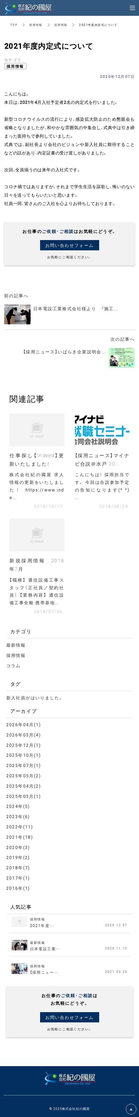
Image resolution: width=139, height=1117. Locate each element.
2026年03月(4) (23, 734)
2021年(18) (19, 837)
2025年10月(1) (23, 755)
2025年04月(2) (23, 786)
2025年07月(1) (23, 765)
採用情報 (61, 25)
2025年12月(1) (23, 745)
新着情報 (35, 25)
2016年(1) (18, 888)
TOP (14, 25)
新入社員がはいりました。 (35, 697)
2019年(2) (18, 857)
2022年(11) (19, 826)
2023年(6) (18, 816)
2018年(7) (18, 867)
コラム (13, 665)
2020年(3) (18, 847)
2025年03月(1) (23, 796)
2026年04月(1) (23, 724)
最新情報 (16, 645)
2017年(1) (18, 878)
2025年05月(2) (23, 775)
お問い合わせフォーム (69, 245)
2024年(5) (18, 806)
